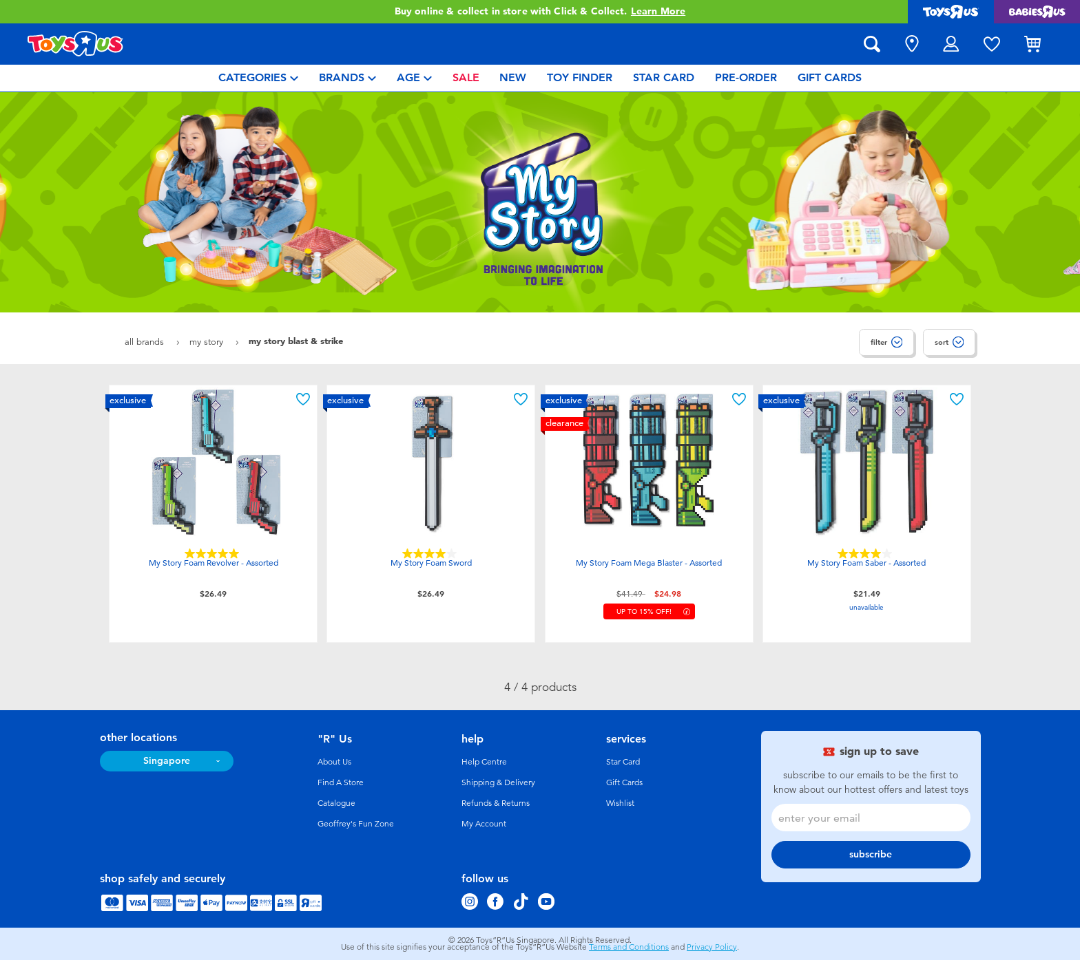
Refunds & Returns (495, 803)
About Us (334, 762)
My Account (483, 824)
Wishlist (620, 803)
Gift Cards (624, 782)
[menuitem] (258, 78)
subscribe (870, 854)
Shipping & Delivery (498, 782)
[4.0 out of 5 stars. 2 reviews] (431, 553)
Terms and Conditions (629, 947)
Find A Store (341, 782)
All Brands (146, 342)
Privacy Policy (712, 947)
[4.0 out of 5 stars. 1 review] (866, 553)
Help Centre (484, 762)
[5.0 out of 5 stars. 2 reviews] (213, 553)
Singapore (166, 761)
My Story (207, 342)
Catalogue (336, 803)
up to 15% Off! (644, 612)
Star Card (623, 762)
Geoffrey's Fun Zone (356, 824)
